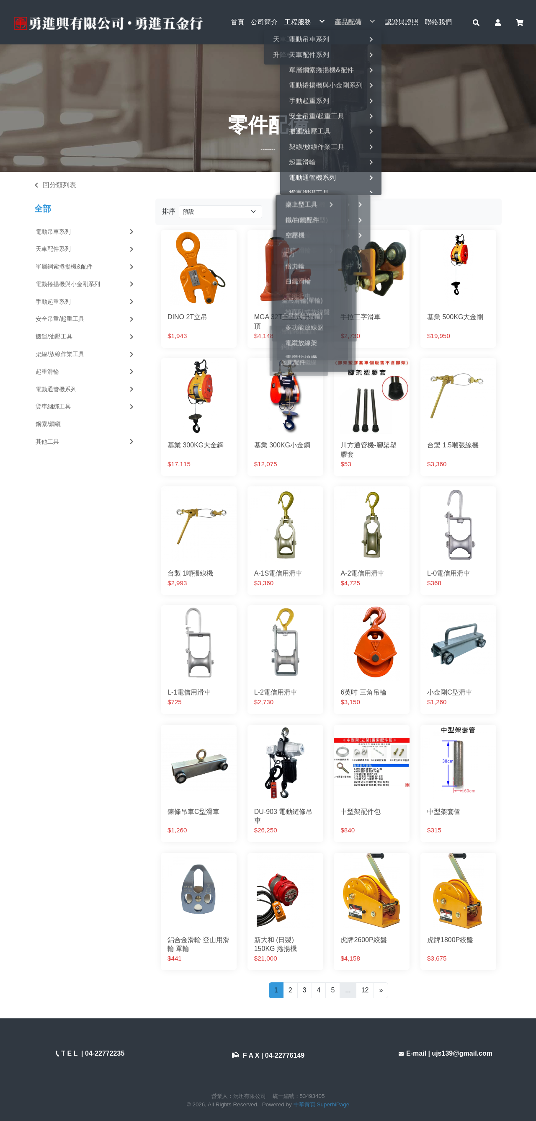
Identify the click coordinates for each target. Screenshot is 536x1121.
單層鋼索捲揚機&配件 (85, 266)
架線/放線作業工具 (85, 354)
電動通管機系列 (85, 389)
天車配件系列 (85, 249)
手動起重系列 (85, 301)
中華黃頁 (304, 1104)
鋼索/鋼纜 (48, 424)
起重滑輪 (85, 371)
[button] (476, 22)
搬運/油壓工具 (85, 336)
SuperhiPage (333, 1104)
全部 (42, 209)
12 (365, 990)
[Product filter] (220, 211)
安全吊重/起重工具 (85, 319)
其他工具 (85, 441)
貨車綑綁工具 (85, 406)
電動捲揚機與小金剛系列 (85, 284)
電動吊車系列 (85, 231)
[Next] (381, 990)
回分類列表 (59, 185)
